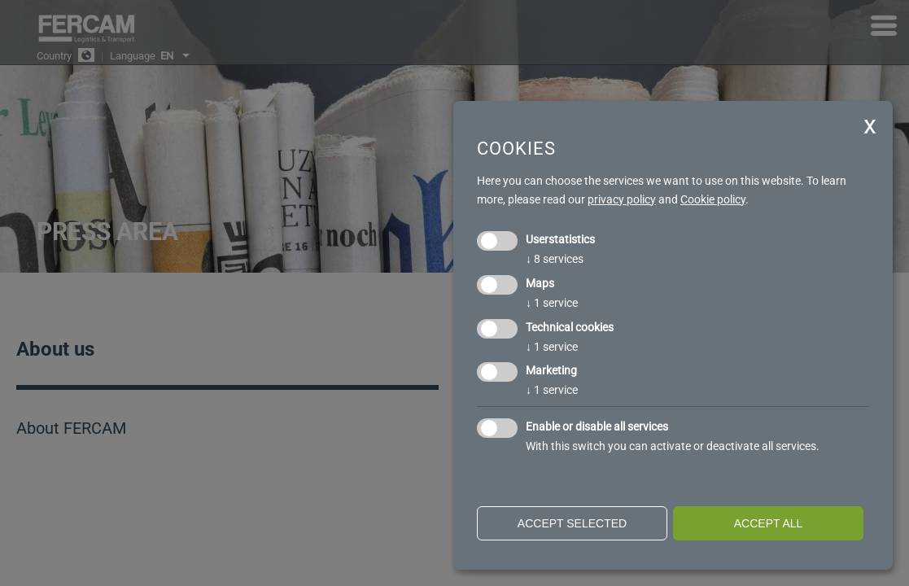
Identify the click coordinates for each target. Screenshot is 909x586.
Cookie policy (712, 199)
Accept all (768, 523)
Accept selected (572, 523)
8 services (554, 258)
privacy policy (622, 199)
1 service (552, 302)
